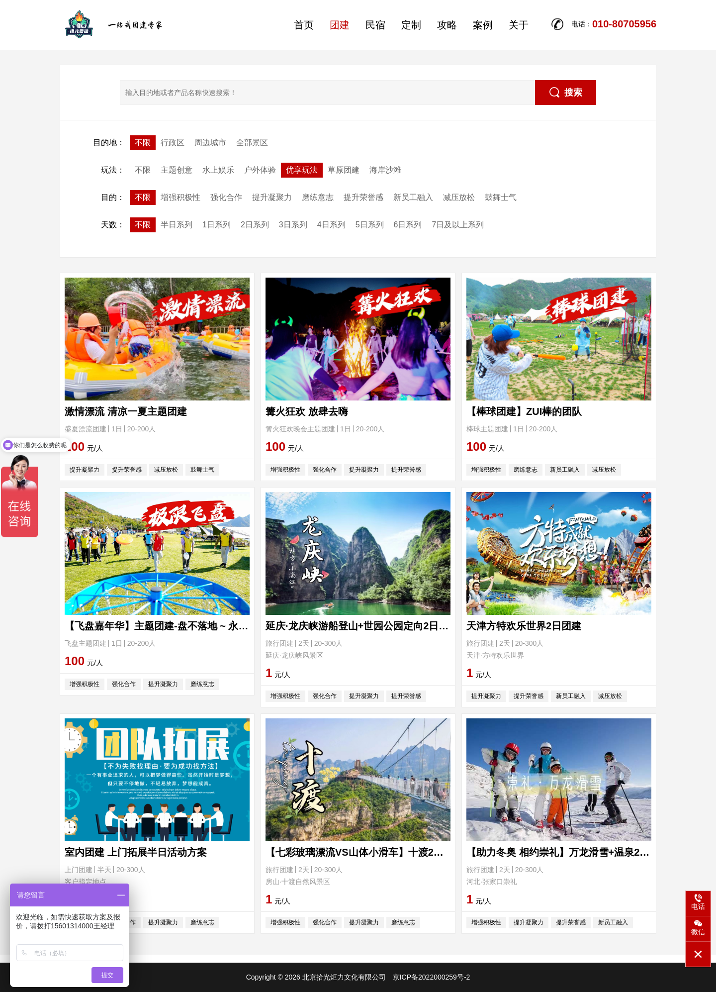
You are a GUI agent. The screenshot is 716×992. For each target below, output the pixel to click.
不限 (143, 142)
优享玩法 (302, 170)
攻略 (447, 24)
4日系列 (331, 224)
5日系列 (370, 224)
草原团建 (343, 170)
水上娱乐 (218, 170)
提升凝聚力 (272, 197)
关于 (519, 24)
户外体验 (260, 170)
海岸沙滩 (385, 170)
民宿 (375, 24)
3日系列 (293, 224)
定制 (411, 24)
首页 (304, 24)
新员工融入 (413, 197)
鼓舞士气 (501, 197)
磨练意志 (318, 197)
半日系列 (176, 224)
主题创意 (176, 170)
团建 (340, 24)
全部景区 (252, 142)
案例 (483, 24)
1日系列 (216, 224)
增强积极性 (180, 197)
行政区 (172, 142)
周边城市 (210, 142)
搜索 (565, 92)
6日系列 (408, 224)
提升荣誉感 (363, 197)
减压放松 (459, 197)
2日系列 (255, 224)
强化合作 (226, 197)
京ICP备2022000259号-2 (431, 977)
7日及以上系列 (458, 224)
